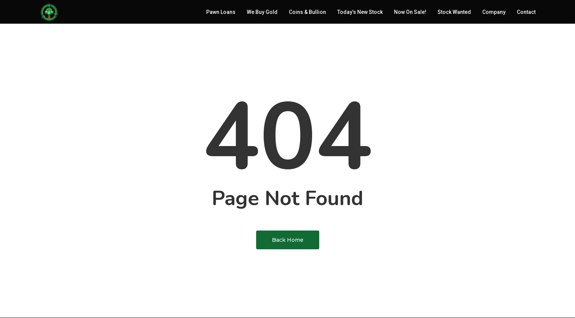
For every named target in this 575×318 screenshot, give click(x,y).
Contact (526, 13)
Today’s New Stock (360, 13)
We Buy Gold (262, 13)
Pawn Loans (220, 13)
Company (494, 13)
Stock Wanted (454, 13)
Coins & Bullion (307, 13)
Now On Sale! (410, 13)
